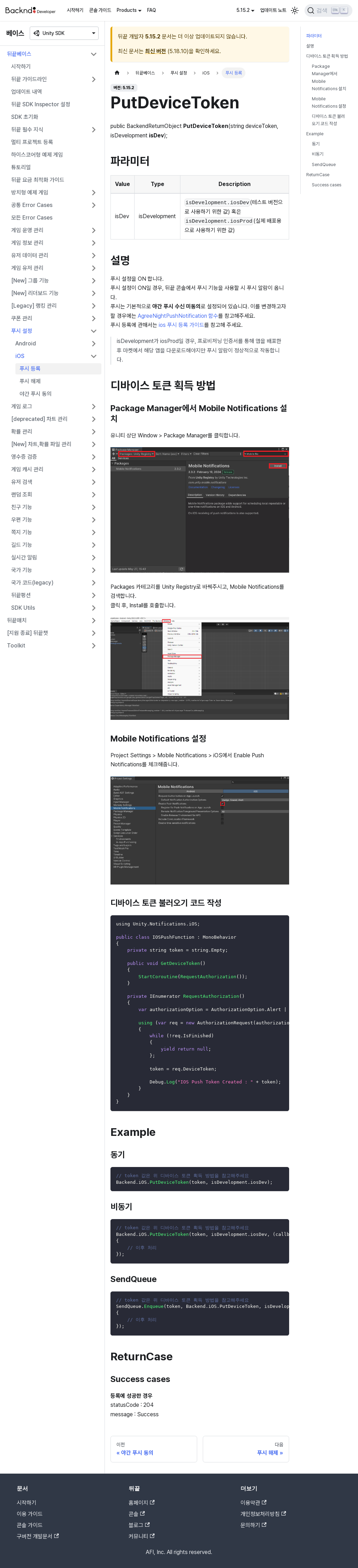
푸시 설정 (21, 331)
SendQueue (324, 164)
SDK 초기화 (24, 117)
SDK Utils (23, 607)
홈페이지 (142, 1502)
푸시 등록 (30, 368)
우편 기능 (21, 519)
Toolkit (16, 645)
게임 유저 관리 (27, 268)
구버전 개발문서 (38, 1536)
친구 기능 (21, 507)
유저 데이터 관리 (29, 255)
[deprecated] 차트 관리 (39, 419)
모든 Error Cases (31, 217)
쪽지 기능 (21, 532)
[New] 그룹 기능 (30, 280)
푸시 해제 (30, 381)
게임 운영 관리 (27, 230)
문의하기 (253, 1525)
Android (25, 343)
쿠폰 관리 (21, 318)
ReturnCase (317, 174)
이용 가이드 (30, 1514)
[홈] (117, 72)
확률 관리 (21, 431)
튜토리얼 (21, 167)
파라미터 (314, 35)
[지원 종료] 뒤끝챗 (27, 633)
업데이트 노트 (273, 10)
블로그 (139, 1525)
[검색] (328, 10)
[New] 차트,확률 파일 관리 (41, 444)
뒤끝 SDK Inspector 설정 (40, 104)
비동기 (317, 154)
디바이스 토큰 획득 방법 (327, 56)
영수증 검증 (24, 456)
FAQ (151, 10)
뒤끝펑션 (21, 595)
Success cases (326, 184)
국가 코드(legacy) (32, 582)
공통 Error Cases (31, 205)
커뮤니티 (142, 1536)
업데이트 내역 (26, 91)
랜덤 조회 (21, 494)
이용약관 (253, 1502)
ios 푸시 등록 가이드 (181, 325)
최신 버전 (155, 51)
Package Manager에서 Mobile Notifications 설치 (329, 77)
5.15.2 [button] (243, 10)
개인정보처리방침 (263, 1514)
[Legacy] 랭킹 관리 (34, 305)
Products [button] (127, 10)
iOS (19, 356)
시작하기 (75, 10)
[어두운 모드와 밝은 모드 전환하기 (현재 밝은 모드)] (294, 10)
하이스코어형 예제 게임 (37, 154)
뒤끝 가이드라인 (29, 79)
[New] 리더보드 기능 (35, 293)
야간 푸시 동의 (36, 394)
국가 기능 (21, 570)
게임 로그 (21, 406)
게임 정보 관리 (27, 242)
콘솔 (137, 1514)
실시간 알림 (24, 557)
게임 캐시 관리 (27, 469)
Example (314, 133)
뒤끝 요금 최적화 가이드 (37, 180)
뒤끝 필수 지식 (27, 129)
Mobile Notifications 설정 (329, 102)
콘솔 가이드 (100, 10)
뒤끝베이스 (19, 54)
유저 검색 (21, 482)
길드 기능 (21, 545)
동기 (316, 143)
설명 (310, 46)
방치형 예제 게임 (29, 192)
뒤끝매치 (17, 620)
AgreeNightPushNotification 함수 (178, 316)
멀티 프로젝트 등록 (32, 142)
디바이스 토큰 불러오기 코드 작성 (328, 120)
